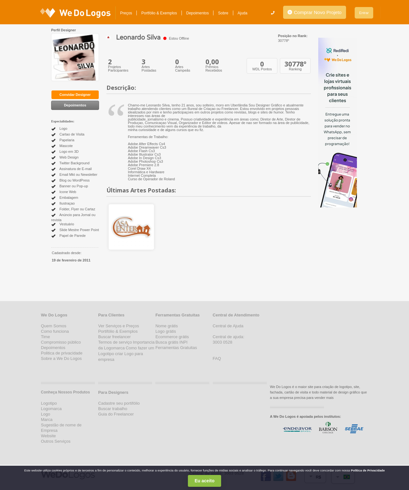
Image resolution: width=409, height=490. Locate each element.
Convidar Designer (75, 95)
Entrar (364, 13)
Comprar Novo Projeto (315, 12)
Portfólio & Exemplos (159, 13)
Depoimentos (197, 13)
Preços (126, 13)
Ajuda (243, 13)
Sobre (223, 13)
